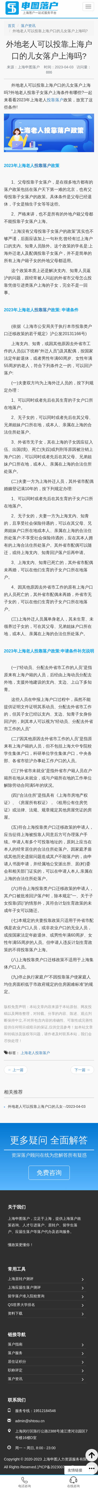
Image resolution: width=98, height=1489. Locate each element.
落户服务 (15, 1353)
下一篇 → (82, 1070)
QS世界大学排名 (21, 1305)
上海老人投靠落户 (35, 1053)
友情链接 (79, 1470)
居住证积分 (17, 1361)
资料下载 (15, 1313)
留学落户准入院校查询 (26, 1296)
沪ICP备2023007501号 (55, 1467)
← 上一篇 (16, 1070)
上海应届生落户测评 (24, 1287)
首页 (11, 26)
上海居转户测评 (20, 1279)
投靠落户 (55, 100)
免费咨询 (49, 1172)
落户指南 (15, 1344)
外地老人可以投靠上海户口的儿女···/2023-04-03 (46, 1106)
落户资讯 (28, 26)
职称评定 (15, 1370)
